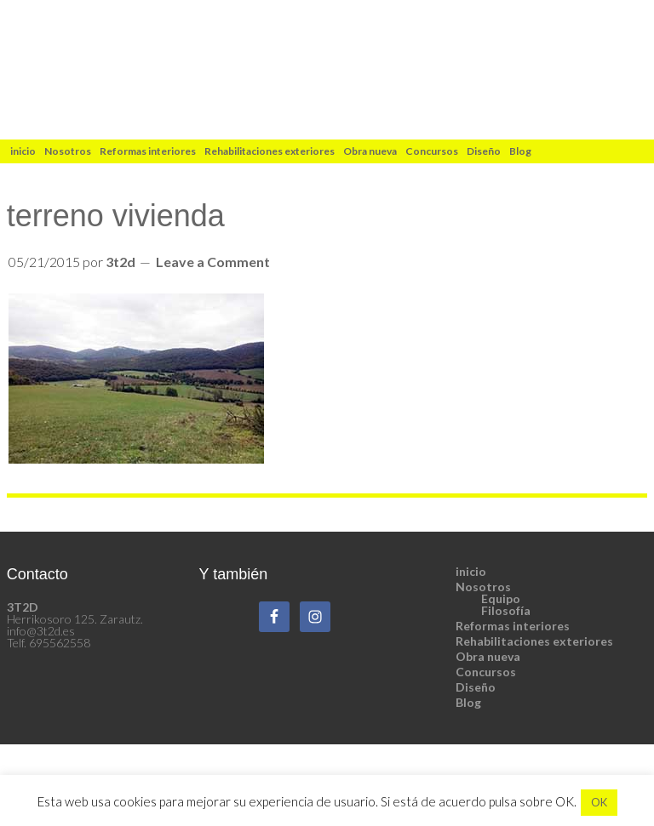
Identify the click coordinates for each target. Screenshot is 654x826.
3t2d (326, 70)
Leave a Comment (213, 261)
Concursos (486, 671)
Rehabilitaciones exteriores (534, 641)
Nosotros (483, 586)
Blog (468, 702)
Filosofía (506, 610)
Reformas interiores (513, 625)
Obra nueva (488, 656)
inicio (471, 571)
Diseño (476, 687)
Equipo (500, 598)
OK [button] (599, 802)
